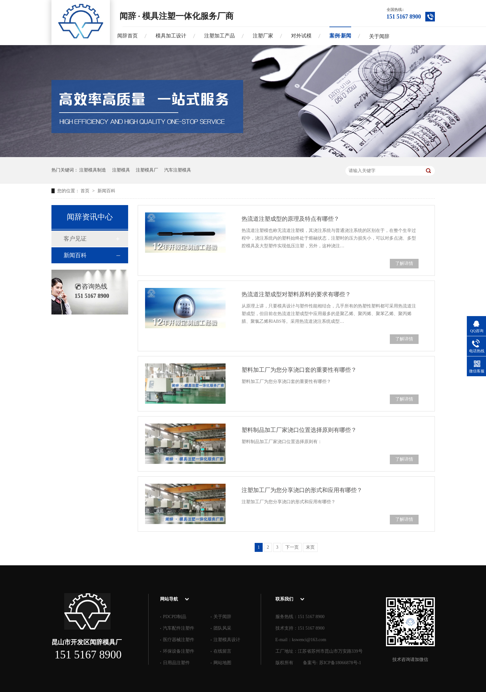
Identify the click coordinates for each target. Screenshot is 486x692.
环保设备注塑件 (178, 651)
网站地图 (222, 662)
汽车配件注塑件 (178, 628)
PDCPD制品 (174, 616)
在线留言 (222, 651)
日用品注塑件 (176, 662)
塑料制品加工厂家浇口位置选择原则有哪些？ (299, 430)
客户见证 (75, 238)
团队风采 (222, 628)
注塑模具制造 (92, 170)
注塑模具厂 (147, 170)
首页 (86, 190)
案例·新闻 (340, 35)
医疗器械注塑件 (178, 639)
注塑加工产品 (219, 35)
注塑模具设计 (226, 639)
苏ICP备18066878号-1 (340, 662)
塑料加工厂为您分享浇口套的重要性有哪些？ (299, 370)
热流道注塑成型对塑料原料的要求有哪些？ (296, 294)
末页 (310, 547)
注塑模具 (121, 170)
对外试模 (301, 35)
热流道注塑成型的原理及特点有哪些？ (290, 219)
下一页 (292, 547)
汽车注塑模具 (177, 170)
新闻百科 (106, 190)
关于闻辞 (379, 36)
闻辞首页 (127, 35)
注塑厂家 (263, 35)
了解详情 (404, 263)
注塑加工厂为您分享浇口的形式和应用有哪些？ (302, 490)
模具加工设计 (171, 35)
